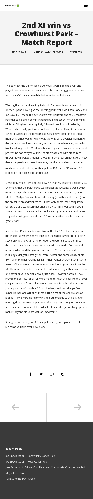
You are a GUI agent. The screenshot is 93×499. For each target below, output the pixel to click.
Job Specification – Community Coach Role (30, 455)
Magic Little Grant (15, 473)
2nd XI (39, 52)
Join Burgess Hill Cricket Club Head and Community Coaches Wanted (45, 467)
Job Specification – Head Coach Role (26, 461)
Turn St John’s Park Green (20, 478)
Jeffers (77, 52)
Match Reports (53, 52)
